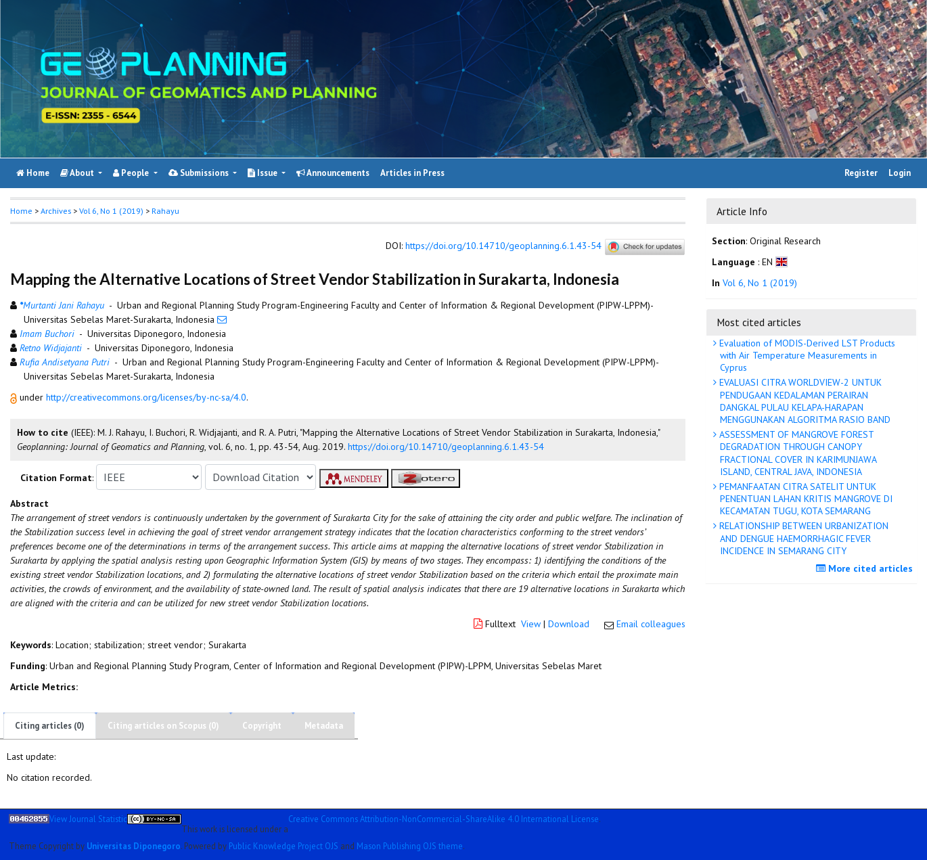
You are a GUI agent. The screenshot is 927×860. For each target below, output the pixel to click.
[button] (15, 397)
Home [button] (21, 211)
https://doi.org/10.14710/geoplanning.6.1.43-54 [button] (446, 446)
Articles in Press (412, 173)
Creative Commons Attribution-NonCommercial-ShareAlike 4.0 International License (443, 819)
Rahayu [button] (165, 211)
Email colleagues (650, 624)
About (78, 173)
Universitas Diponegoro (134, 845)
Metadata (323, 725)
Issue (263, 173)
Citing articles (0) (50, 725)
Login (899, 173)
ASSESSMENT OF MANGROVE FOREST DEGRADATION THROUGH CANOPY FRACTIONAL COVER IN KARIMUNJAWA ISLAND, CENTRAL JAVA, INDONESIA (797, 453)
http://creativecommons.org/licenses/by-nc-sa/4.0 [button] (146, 397)
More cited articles (866, 568)
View (531, 624)
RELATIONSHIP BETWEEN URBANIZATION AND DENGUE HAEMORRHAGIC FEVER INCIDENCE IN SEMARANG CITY (802, 538)
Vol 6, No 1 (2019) (111, 211)
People (132, 173)
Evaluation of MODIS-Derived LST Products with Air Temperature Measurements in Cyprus (806, 355)
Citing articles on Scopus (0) (163, 725)
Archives (56, 211)
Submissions (199, 173)
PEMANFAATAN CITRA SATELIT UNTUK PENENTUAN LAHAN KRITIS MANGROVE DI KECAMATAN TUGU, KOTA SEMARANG (804, 498)
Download (568, 624)
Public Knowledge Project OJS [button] (283, 845)
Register (861, 173)
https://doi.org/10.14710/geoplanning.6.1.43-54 (503, 246)
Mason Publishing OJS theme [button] (410, 845)
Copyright (261, 725)
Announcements (332, 173)
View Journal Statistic (88, 819)
